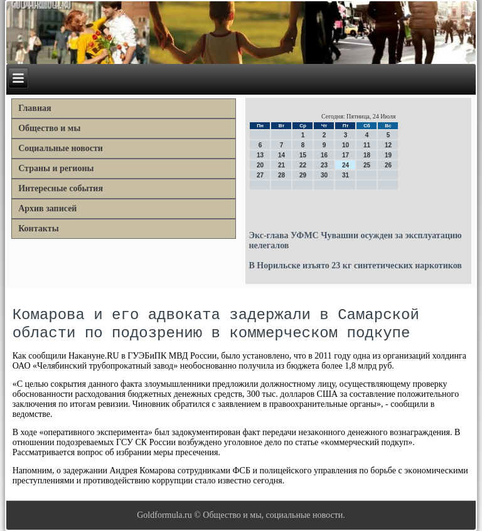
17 (345, 155)
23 (324, 165)
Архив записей (47, 208)
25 (366, 165)
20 (260, 165)
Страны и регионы (56, 168)
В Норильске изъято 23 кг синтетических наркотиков (355, 265)
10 (345, 145)
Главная (34, 108)
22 (302, 165)
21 (281, 165)
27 (260, 175)
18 (366, 155)
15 (302, 155)
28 (281, 175)
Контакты (38, 228)
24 (345, 165)
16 (324, 155)
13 (260, 155)
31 (345, 175)
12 (388, 145)
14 (281, 155)
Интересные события (60, 188)
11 (366, 145)
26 (388, 165)
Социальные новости (60, 148)
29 (302, 175)
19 (388, 155)
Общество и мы (49, 128)
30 (324, 175)
